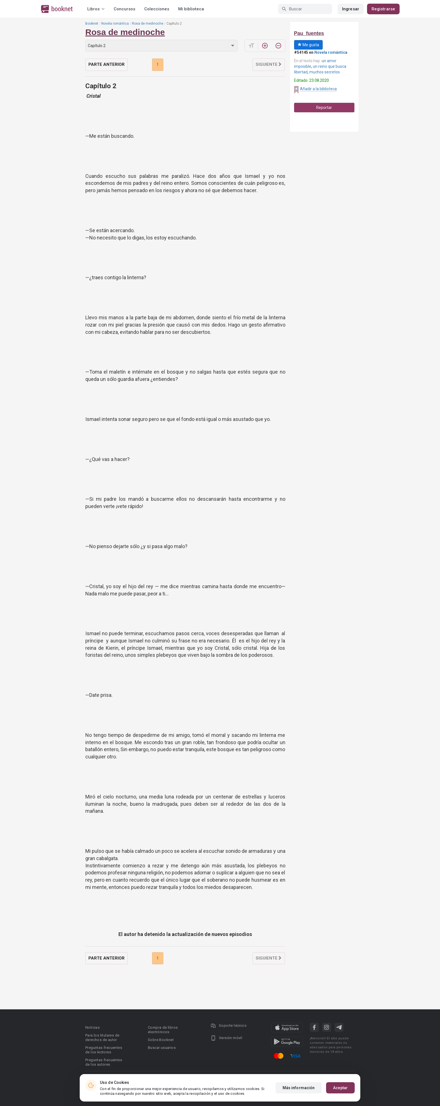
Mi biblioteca (191, 8)
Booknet (91, 23)
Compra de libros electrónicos (163, 1029)
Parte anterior (106, 64)
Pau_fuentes (309, 33)
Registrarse (383, 8)
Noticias (92, 1027)
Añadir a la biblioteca (318, 89)
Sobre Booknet (161, 1040)
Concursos (124, 8)
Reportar (324, 107)
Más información (299, 1088)
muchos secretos (324, 72)
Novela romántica (115, 23)
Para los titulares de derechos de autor (102, 1037)
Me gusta (308, 45)
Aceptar (340, 1088)
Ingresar (350, 8)
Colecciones (156, 8)
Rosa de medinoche (147, 23)
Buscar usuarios (162, 1048)
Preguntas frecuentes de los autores (103, 1062)
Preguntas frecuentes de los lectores (103, 1050)
